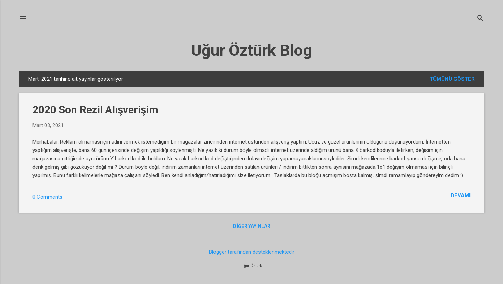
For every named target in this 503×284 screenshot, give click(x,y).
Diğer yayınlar (251, 226)
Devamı (461, 195)
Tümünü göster (452, 79)
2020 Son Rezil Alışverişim (95, 109)
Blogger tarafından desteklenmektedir (251, 252)
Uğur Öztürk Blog (251, 50)
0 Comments (47, 197)
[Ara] (480, 19)
